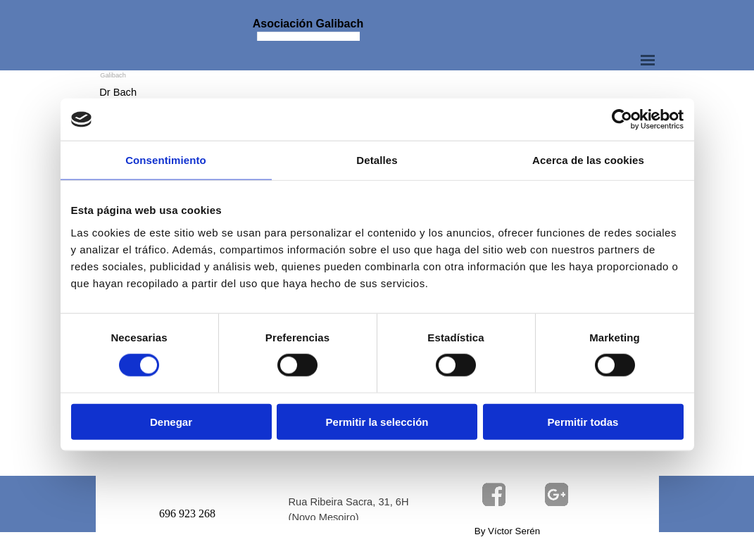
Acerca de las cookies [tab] (588, 160)
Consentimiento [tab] (165, 160)
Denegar (171, 421)
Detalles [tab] (376, 160)
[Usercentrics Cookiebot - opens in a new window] (622, 119)
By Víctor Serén (507, 531)
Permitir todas (583, 421)
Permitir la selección (377, 421)
